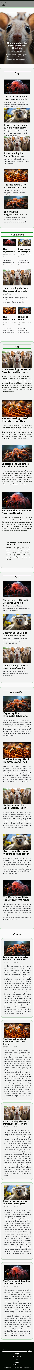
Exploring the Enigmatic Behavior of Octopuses (15, 214)
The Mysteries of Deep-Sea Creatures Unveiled (16, 98)
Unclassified (17, 1365)
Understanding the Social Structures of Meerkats (17, 46)
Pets (17, 1362)
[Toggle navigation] (3, 4)
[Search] (14, 1350)
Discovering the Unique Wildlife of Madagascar (16, 126)
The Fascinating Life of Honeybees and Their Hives (15, 187)
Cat (17, 1359)
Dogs (17, 1354)
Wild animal (17, 1356)
